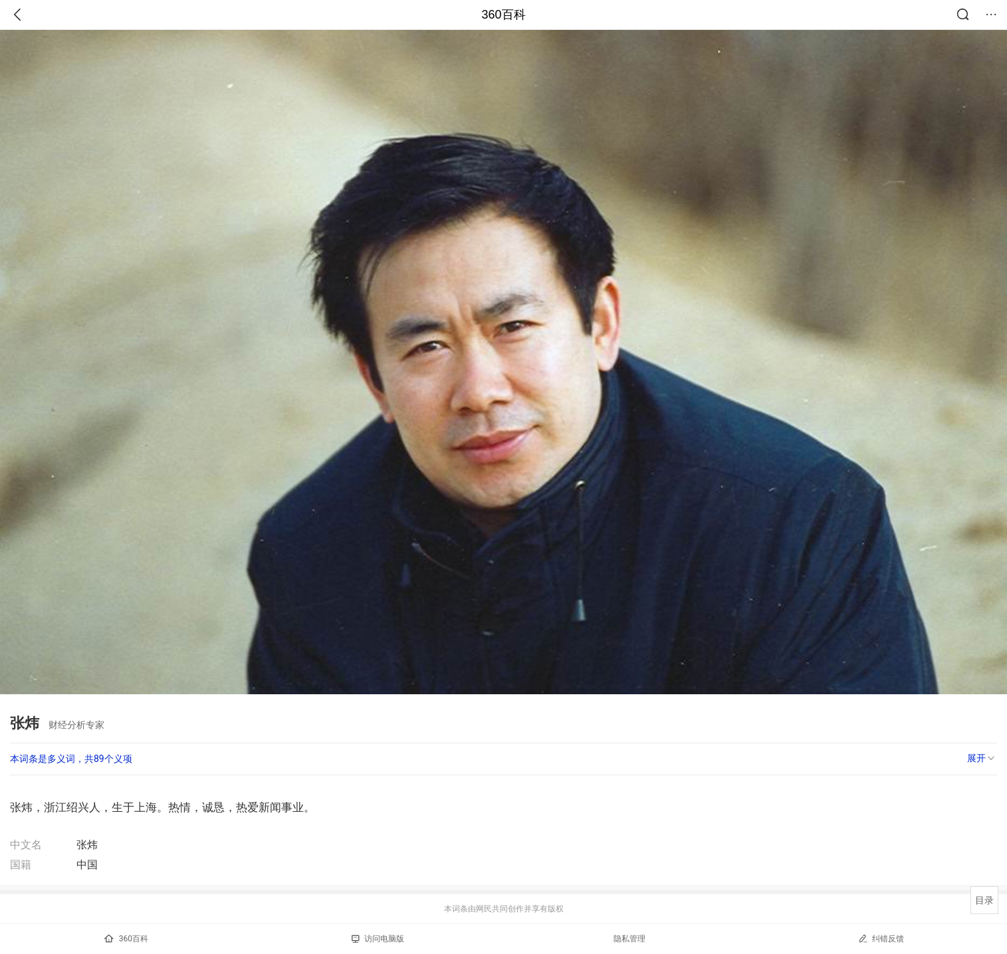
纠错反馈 (881, 938)
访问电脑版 (378, 938)
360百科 (503, 14)
